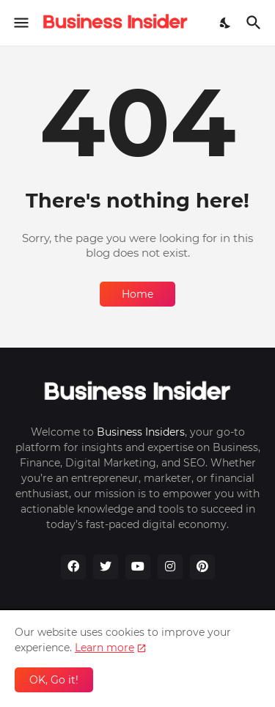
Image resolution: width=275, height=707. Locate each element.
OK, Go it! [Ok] (53, 679)
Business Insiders (141, 432)
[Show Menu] (20, 22)
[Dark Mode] (225, 22)
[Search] (255, 22)
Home (137, 294)
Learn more (104, 647)
